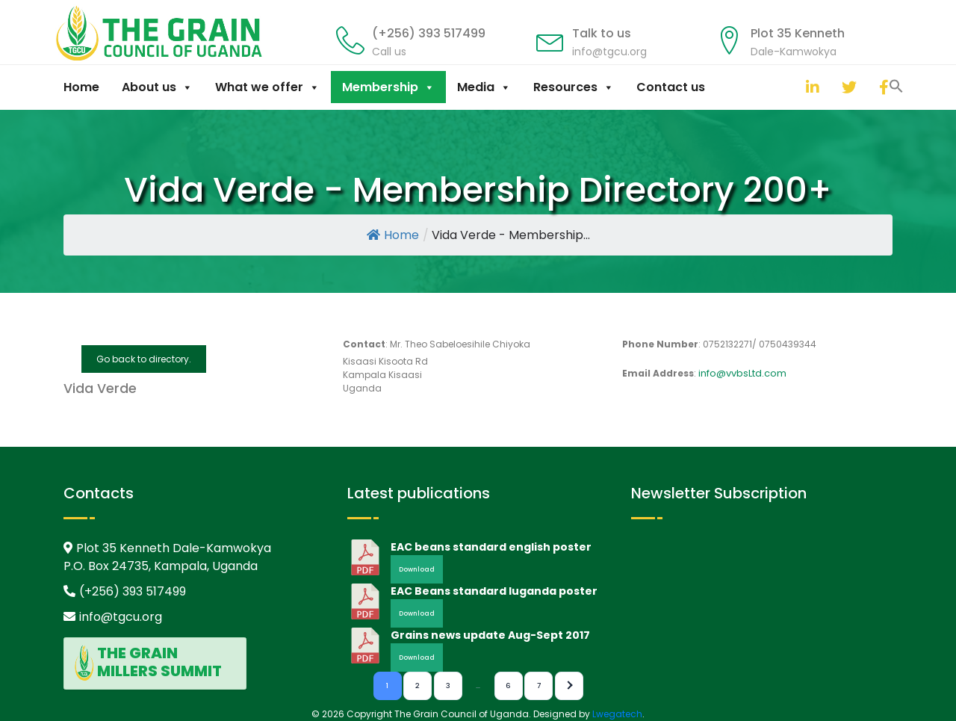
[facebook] (883, 87)
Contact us (670, 87)
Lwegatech (617, 714)
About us (157, 87)
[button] (790, 85)
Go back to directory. (143, 359)
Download (417, 569)
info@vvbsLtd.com (742, 373)
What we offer (267, 87)
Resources (573, 87)
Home (81, 87)
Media (484, 87)
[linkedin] (809, 87)
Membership (388, 87)
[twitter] (845, 87)
